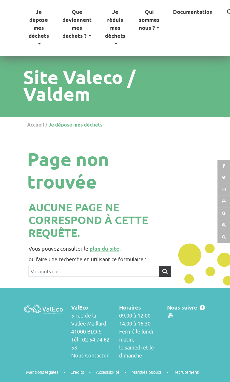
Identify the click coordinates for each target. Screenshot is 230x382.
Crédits (77, 372)
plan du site (104, 249)
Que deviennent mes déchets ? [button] (77, 24)
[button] (223, 201)
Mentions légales (42, 372)
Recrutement (186, 372)
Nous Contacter (90, 355)
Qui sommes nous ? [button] (149, 20)
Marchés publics (146, 372)
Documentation (193, 12)
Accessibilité (107, 372)
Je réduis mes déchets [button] (115, 24)
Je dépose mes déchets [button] (39, 24)
